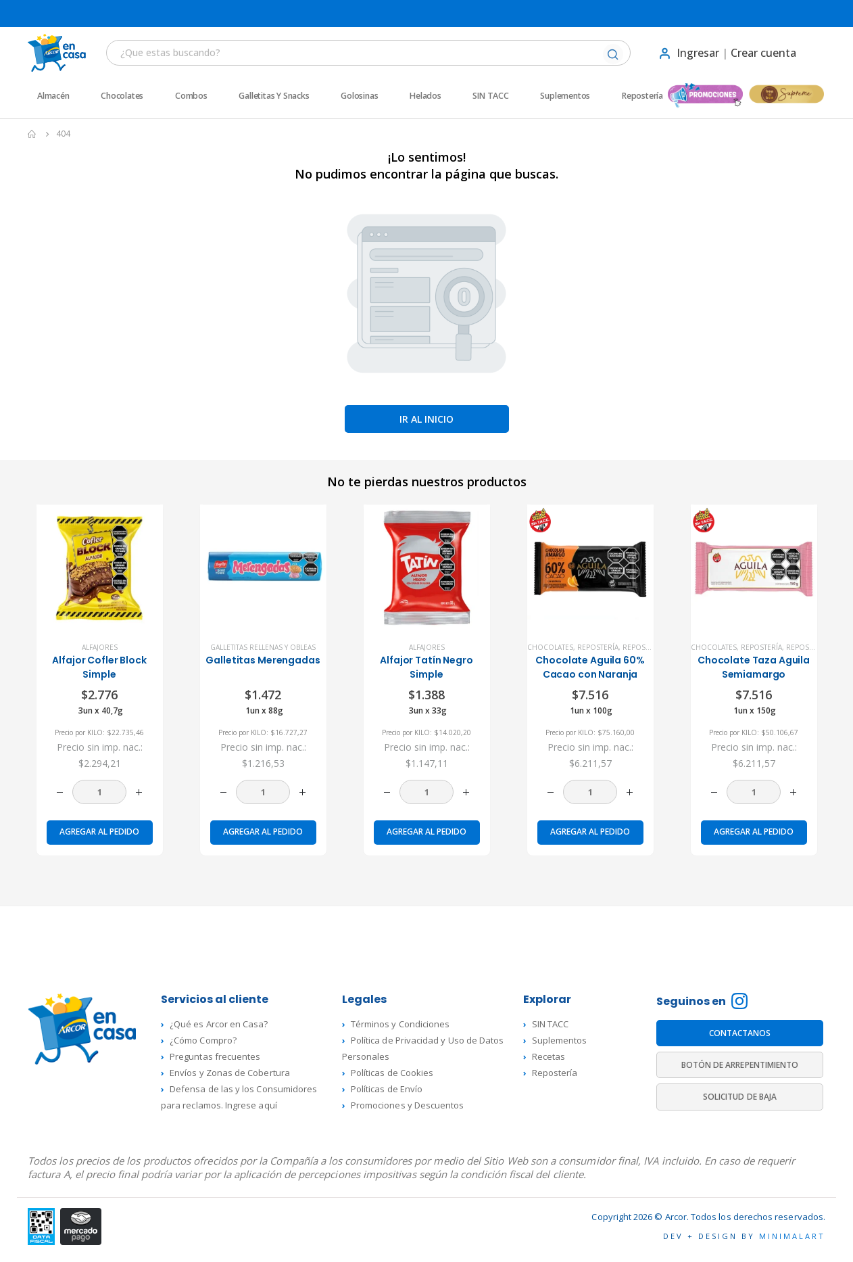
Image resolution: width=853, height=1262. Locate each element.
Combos (191, 96)
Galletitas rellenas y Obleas (263, 647)
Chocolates (122, 96)
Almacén (53, 96)
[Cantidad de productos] (99, 792)
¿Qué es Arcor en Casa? (219, 1024)
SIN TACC (490, 96)
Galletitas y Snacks (274, 96)
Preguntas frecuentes (215, 1056)
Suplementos (565, 96)
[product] (99, 568)
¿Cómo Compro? (203, 1040)
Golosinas (359, 96)
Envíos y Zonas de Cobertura (230, 1073)
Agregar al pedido (99, 831)
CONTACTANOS (740, 1033)
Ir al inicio (426, 419)
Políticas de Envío (386, 1089)
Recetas (548, 1056)
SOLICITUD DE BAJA (740, 1096)
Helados (425, 96)
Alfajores (100, 647)
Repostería (642, 96)
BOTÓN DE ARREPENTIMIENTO (740, 1065)
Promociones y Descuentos (407, 1105)
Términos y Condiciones (400, 1024)
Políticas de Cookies (392, 1073)
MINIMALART (792, 1236)
